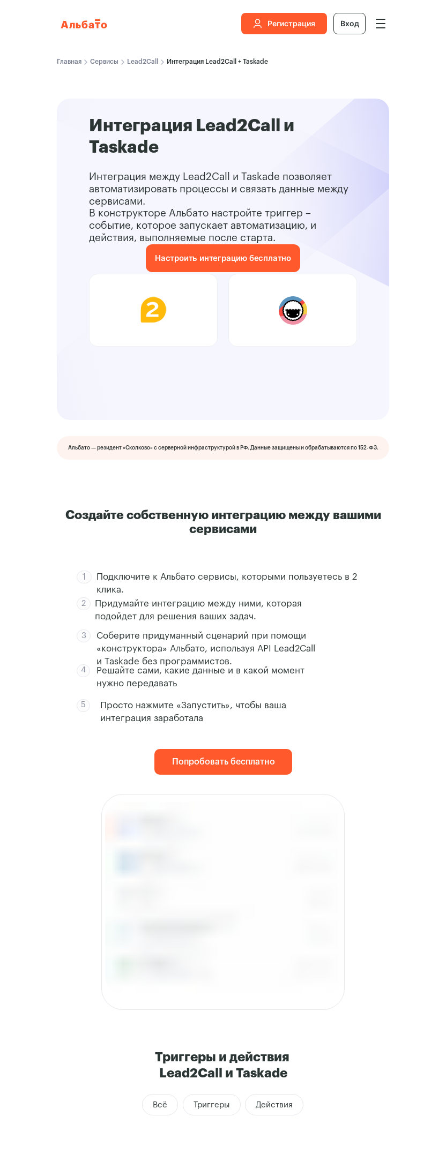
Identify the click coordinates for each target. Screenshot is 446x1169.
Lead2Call (142, 61)
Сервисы (104, 61)
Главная (69, 61)
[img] (380, 23)
